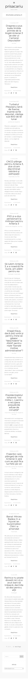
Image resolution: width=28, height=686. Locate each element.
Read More (14, 87)
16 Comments (16, 635)
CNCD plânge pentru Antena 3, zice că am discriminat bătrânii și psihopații (14, 167)
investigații (11, 274)
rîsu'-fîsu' (14, 43)
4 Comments (16, 202)
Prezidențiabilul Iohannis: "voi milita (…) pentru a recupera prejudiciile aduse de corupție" (14, 402)
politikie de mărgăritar (14, 122)
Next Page (18, 646)
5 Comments (16, 440)
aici (11, 425)
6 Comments (16, 564)
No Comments (17, 90)
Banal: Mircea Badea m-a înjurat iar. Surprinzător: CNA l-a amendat (14, 522)
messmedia (11, 176)
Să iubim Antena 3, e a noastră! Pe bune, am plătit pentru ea (14, 268)
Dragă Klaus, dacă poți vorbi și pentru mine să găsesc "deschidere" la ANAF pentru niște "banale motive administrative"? (14, 341)
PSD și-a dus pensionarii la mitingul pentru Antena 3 (14, 220)
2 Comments (16, 147)
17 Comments (16, 250)
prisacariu (14, 6)
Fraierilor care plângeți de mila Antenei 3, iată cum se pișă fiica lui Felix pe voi (14, 459)
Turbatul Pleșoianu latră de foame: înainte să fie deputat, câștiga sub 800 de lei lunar (14, 111)
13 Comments (16, 502)
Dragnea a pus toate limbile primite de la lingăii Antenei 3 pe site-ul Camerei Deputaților (14, 33)
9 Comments (16, 381)
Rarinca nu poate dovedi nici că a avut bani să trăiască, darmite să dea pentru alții (14, 583)
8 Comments (16, 317)
